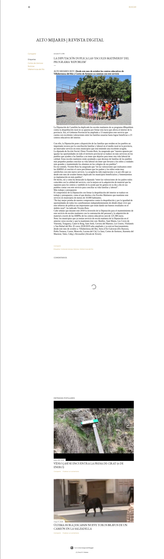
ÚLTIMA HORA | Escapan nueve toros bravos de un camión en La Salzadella (90, 526)
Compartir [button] (32, 54)
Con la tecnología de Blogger (82, 547)
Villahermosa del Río (36, 69)
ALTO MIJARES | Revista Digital (70, 40)
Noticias (31, 66)
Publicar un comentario (71, 471)
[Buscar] (132, 7)
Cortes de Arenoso (35, 63)
